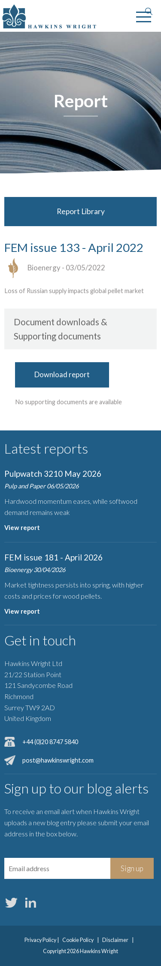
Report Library (81, 211)
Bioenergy (44, 267)
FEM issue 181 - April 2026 (53, 557)
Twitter (11, 902)
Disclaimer (115, 940)
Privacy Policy (40, 940)
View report (22, 527)
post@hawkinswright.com (58, 760)
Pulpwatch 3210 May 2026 (52, 473)
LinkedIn (30, 902)
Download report (62, 374)
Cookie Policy (78, 940)
